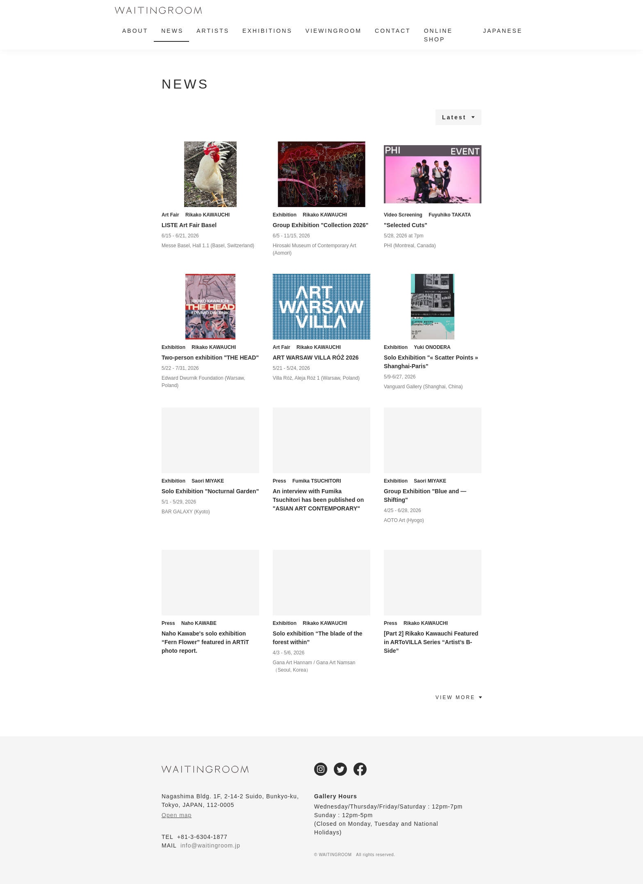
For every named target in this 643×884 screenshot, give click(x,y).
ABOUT (135, 30)
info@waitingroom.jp (210, 845)
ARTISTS (212, 30)
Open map (177, 815)
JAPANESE (502, 30)
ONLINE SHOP (438, 35)
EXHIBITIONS (267, 30)
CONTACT (393, 30)
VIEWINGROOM (334, 30)
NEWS (172, 30)
